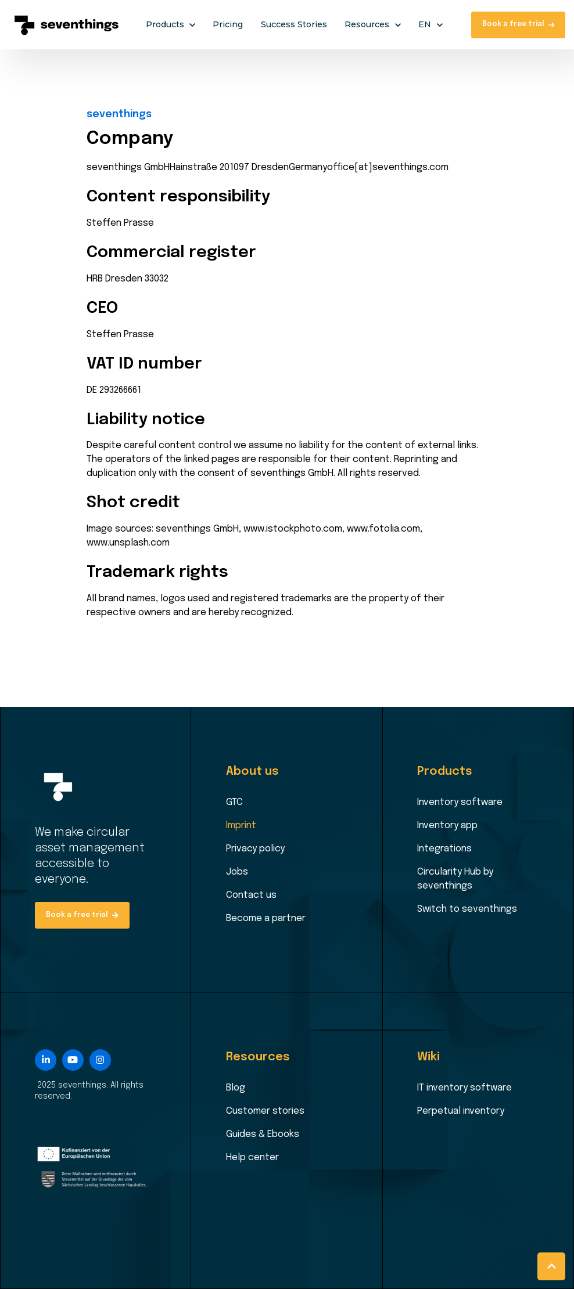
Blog (235, 1088)
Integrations (444, 849)
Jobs (237, 872)
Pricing (228, 24)
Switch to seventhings (467, 909)
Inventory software (460, 802)
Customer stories (265, 1111)
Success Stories (294, 24)
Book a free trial (518, 24)
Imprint (241, 826)
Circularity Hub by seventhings (455, 879)
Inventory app (447, 826)
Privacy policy (255, 849)
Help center (252, 1157)
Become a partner (266, 918)
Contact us (251, 895)
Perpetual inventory (460, 1111)
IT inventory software (464, 1088)
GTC (234, 802)
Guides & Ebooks (262, 1134)
